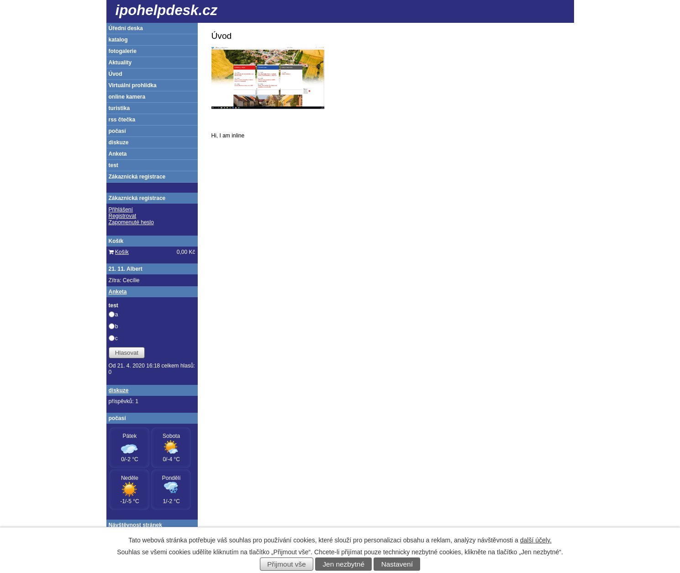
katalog (118, 40)
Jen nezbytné (343, 564)
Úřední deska (126, 28)
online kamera (127, 97)
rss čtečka (122, 119)
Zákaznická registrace (137, 176)
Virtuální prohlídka (133, 85)
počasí (117, 131)
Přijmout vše (286, 564)
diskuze (119, 142)
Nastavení (397, 564)
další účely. (536, 540)
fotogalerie (123, 51)
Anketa (118, 154)
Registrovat (123, 216)
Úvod (115, 74)
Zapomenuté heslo (131, 222)
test (113, 165)
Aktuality (120, 62)
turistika (119, 108)
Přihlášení (121, 209)
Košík (122, 252)
